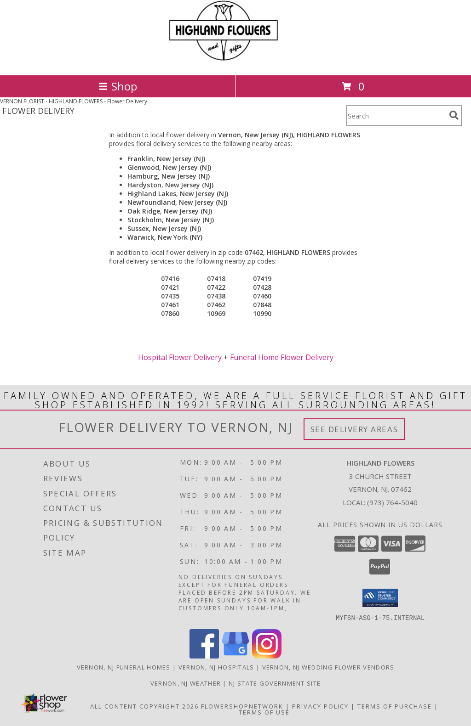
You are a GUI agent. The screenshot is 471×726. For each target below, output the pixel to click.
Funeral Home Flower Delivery (281, 357)
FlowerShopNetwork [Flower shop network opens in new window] (242, 706)
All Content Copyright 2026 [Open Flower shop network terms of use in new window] (144, 706)
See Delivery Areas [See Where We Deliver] (354, 429)
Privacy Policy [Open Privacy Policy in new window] (320, 706)
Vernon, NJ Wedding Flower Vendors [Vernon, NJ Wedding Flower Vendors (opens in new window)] (328, 667)
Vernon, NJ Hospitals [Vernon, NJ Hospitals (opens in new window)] (216, 667)
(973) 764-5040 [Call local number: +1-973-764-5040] (392, 502)
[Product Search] (396, 115)
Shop (117, 86)
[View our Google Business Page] (235, 655)
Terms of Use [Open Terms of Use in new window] (264, 712)
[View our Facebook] (204, 655)
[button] (380, 598)
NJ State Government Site (275, 683)
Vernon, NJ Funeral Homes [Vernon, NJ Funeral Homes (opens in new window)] (124, 667)
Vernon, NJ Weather (185, 683)
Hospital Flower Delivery (180, 357)
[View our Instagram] (266, 655)
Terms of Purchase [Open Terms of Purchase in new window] (394, 706)
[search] (454, 115)
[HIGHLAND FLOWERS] (235, 61)
